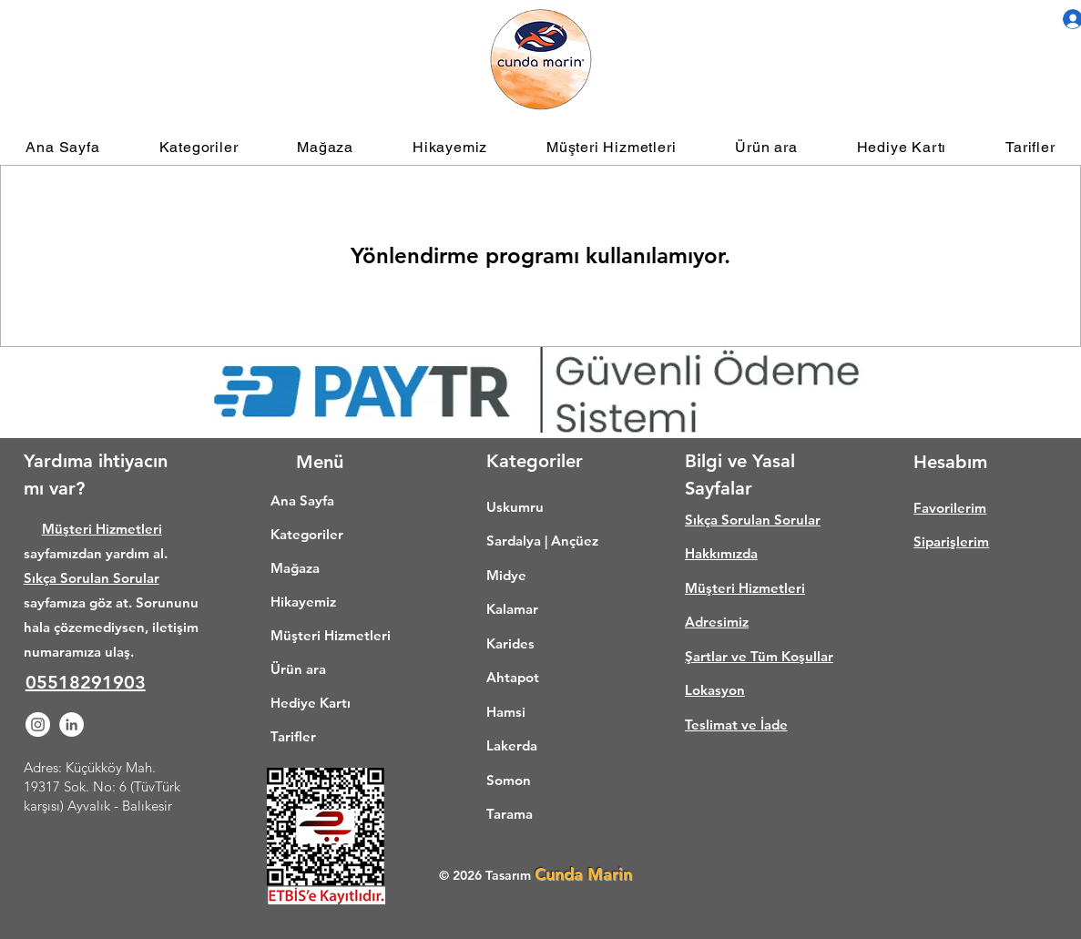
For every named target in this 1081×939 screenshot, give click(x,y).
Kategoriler (306, 534)
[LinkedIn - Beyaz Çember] (71, 724)
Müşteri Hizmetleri (102, 528)
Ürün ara (298, 669)
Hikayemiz (303, 601)
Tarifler (293, 736)
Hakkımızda (721, 553)
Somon (508, 780)
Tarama (509, 813)
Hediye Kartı (310, 702)
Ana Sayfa (302, 500)
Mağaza (295, 568)
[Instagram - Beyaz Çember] (37, 724)
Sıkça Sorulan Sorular (91, 578)
